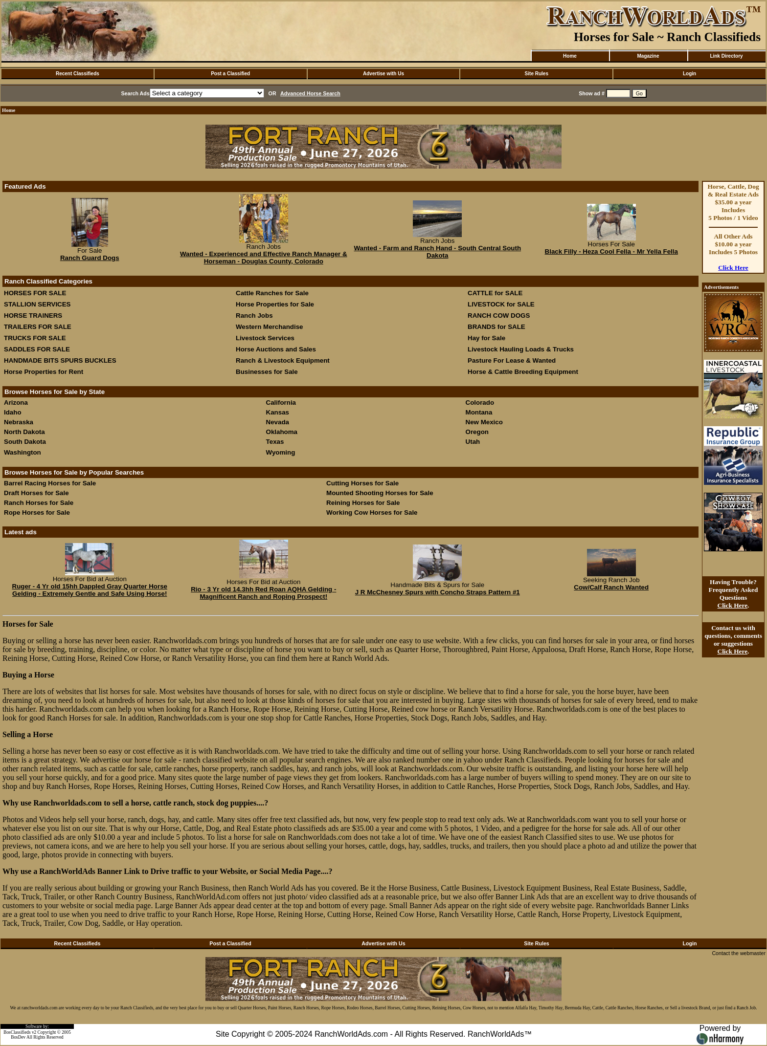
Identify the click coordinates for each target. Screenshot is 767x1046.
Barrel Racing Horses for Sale (50, 483)
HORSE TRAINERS (33, 315)
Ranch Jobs (254, 315)
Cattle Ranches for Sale (272, 293)
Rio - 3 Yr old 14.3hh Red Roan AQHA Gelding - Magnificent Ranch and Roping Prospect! (263, 593)
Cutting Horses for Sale (362, 483)
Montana (479, 412)
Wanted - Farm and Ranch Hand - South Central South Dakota (437, 251)
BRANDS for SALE (496, 326)
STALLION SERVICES (37, 304)
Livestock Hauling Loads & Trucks (521, 349)
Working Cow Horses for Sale (371, 512)
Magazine (648, 56)
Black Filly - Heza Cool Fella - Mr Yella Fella (611, 251)
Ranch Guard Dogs (89, 258)
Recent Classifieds (77, 73)
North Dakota (24, 432)
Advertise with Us (383, 73)
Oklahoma (281, 432)
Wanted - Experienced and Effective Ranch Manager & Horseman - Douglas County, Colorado (263, 257)
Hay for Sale (487, 338)
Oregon (477, 432)
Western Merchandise (269, 326)
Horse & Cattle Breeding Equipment (523, 371)
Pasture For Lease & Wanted (512, 360)
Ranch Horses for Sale (38, 502)
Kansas (277, 412)
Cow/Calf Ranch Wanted (611, 587)
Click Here (733, 267)
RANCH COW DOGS (499, 315)
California (281, 402)
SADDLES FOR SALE (37, 349)
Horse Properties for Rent (43, 371)
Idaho (13, 412)
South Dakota (25, 441)
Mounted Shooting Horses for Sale (379, 493)
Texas (275, 441)
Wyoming (280, 452)
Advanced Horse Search (310, 93)
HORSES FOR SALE (35, 293)
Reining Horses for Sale (363, 502)
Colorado (480, 402)
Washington (22, 452)
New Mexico (484, 422)
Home (570, 56)
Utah (473, 441)
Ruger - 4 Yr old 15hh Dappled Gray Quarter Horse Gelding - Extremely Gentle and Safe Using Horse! (90, 590)
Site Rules (536, 73)
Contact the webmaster (739, 953)
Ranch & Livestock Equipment (283, 360)
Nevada (277, 422)
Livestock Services (265, 338)
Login (689, 73)
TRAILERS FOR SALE (37, 326)
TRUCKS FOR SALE (35, 338)
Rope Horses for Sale (37, 512)
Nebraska (18, 422)
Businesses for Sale (267, 371)
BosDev (18, 1037)
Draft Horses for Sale (36, 493)
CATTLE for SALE (495, 293)
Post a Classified (230, 73)
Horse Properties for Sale (275, 304)
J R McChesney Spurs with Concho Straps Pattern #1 (437, 592)
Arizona (16, 402)
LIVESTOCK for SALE (501, 304)
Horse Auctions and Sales (276, 349)
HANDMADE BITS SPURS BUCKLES (60, 360)
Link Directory (726, 56)
